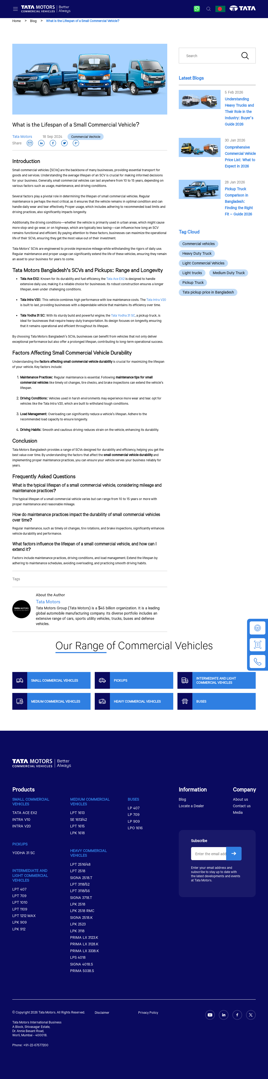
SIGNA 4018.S (81, 964)
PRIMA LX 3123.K (84, 937)
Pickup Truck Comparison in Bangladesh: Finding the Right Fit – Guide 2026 (239, 201)
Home (16, 21)
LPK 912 (18, 928)
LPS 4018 (78, 957)
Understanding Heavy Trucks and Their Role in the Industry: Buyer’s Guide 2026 (239, 111)
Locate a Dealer (191, 805)
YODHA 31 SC (23, 852)
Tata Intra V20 (156, 299)
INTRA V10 (21, 819)
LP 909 (134, 821)
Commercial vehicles (198, 243)
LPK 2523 (78, 923)
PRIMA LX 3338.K (84, 950)
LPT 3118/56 (80, 890)
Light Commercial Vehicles (203, 263)
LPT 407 (19, 889)
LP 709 (133, 814)
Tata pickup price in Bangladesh (208, 292)
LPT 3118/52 (80, 884)
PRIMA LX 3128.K (84, 943)
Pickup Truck (193, 282)
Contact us (242, 805)
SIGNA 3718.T (81, 897)
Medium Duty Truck (229, 272)
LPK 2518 (77, 904)
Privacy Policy (148, 1012)
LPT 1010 (19, 902)
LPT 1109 (19, 909)
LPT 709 (19, 895)
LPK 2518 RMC (82, 910)
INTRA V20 (21, 825)
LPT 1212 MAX (24, 915)
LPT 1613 (77, 812)
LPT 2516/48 (80, 864)
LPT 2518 (77, 870)
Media (238, 812)
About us (240, 799)
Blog (33, 21)
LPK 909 (19, 922)
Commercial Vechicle (85, 136)
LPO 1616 (135, 827)
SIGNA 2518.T (81, 877)
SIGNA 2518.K (81, 917)
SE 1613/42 (78, 819)
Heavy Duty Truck (196, 253)
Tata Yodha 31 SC (123, 315)
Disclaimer (102, 1012)
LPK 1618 (77, 832)
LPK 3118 (77, 930)
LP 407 (133, 807)
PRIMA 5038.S (82, 970)
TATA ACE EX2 (24, 812)
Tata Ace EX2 (115, 278)
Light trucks (192, 272)
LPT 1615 (77, 825)
